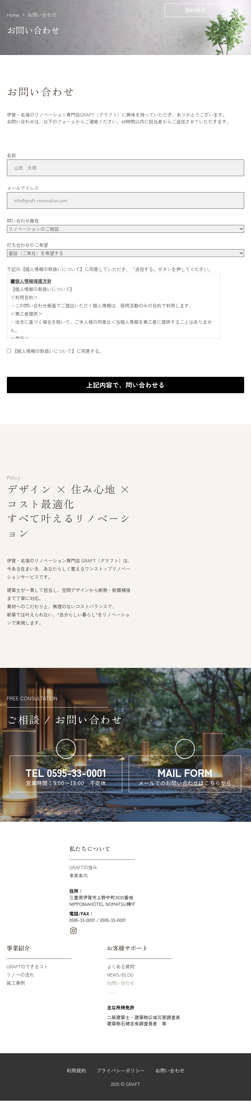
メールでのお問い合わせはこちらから (185, 783)
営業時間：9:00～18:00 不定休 (66, 783)
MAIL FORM (185, 772)
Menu (238, 10)
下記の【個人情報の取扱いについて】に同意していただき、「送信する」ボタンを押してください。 (110, 269)
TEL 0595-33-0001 (65, 772)
